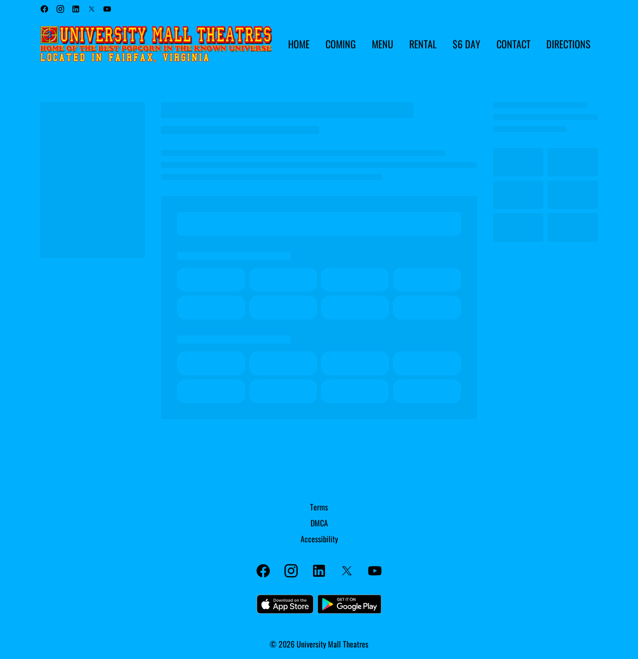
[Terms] (319, 507)
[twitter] (91, 8)
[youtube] (107, 8)
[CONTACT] (513, 44)
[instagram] (60, 8)
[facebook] (44, 8)
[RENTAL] (423, 44)
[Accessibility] (319, 539)
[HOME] (299, 44)
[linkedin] (75, 8)
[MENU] (382, 44)
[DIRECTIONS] (568, 44)
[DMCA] (319, 523)
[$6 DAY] (466, 44)
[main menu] (439, 44)
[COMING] (340, 44)
